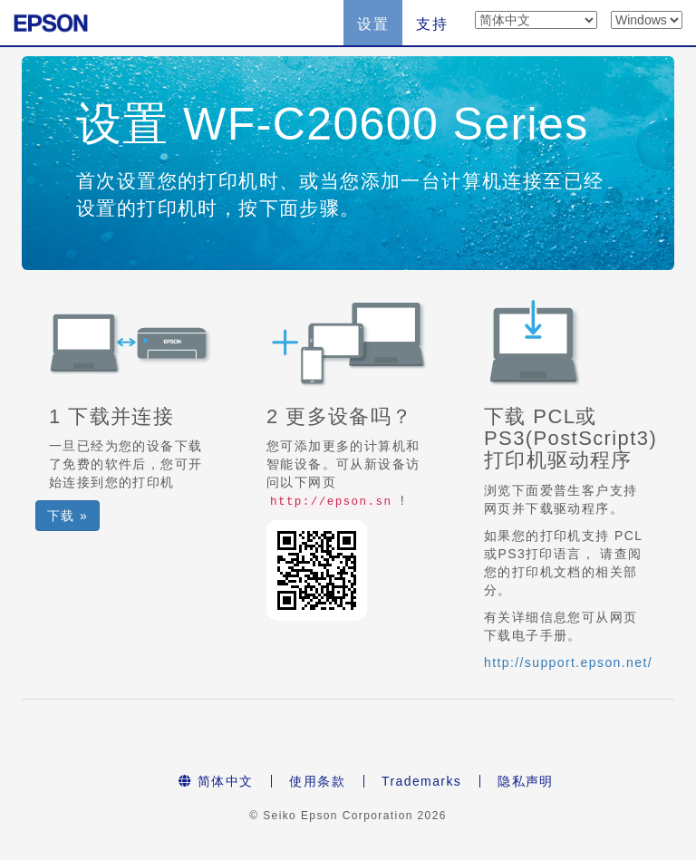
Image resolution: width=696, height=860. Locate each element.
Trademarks (421, 781)
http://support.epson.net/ (568, 662)
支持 (432, 24)
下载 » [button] (67, 515)
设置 (373, 24)
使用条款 (317, 781)
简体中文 (216, 781)
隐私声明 (526, 781)
